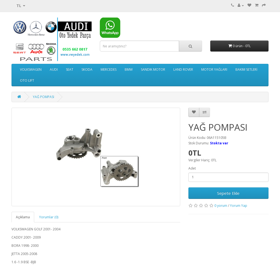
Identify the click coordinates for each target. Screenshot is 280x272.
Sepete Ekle (228, 193)
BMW (129, 69)
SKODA (86, 69)
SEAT (69, 69)
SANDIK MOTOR (153, 69)
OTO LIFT (27, 80)
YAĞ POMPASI (43, 97)
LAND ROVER (183, 69)
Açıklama (23, 217)
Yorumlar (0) (48, 217)
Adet (192, 168)
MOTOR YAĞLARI (214, 69)
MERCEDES (108, 69)
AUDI (54, 69)
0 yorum (220, 205)
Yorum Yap (238, 205)
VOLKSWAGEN (31, 69)
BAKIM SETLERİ (246, 69)
